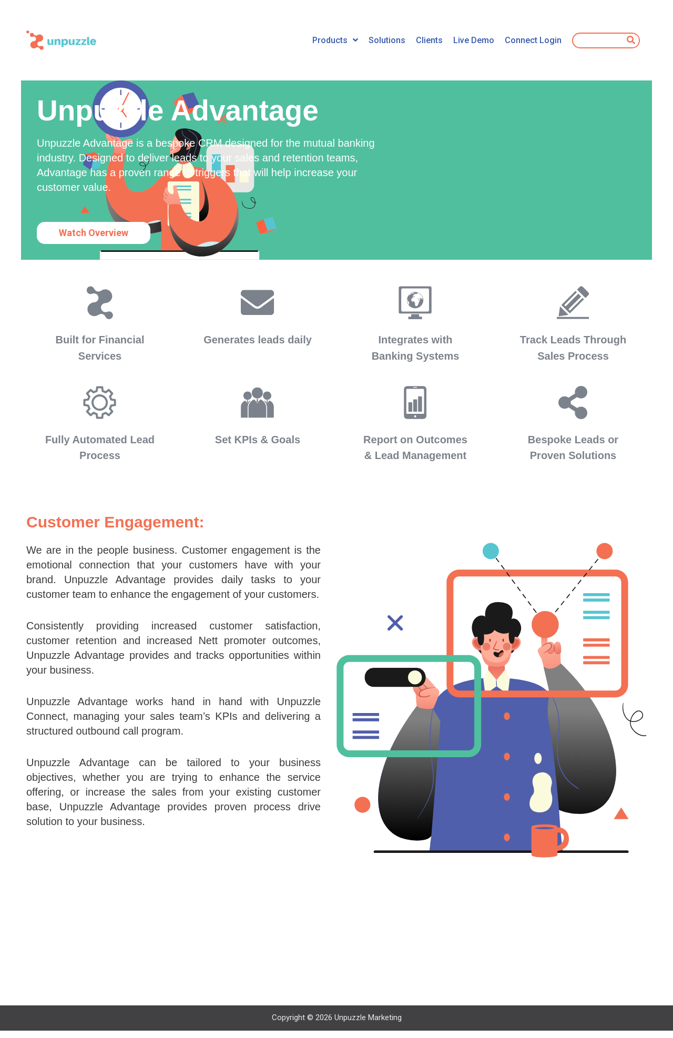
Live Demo (473, 40)
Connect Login (533, 40)
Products (335, 40)
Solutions (387, 40)
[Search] (631, 40)
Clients (429, 40)
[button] (93, 233)
